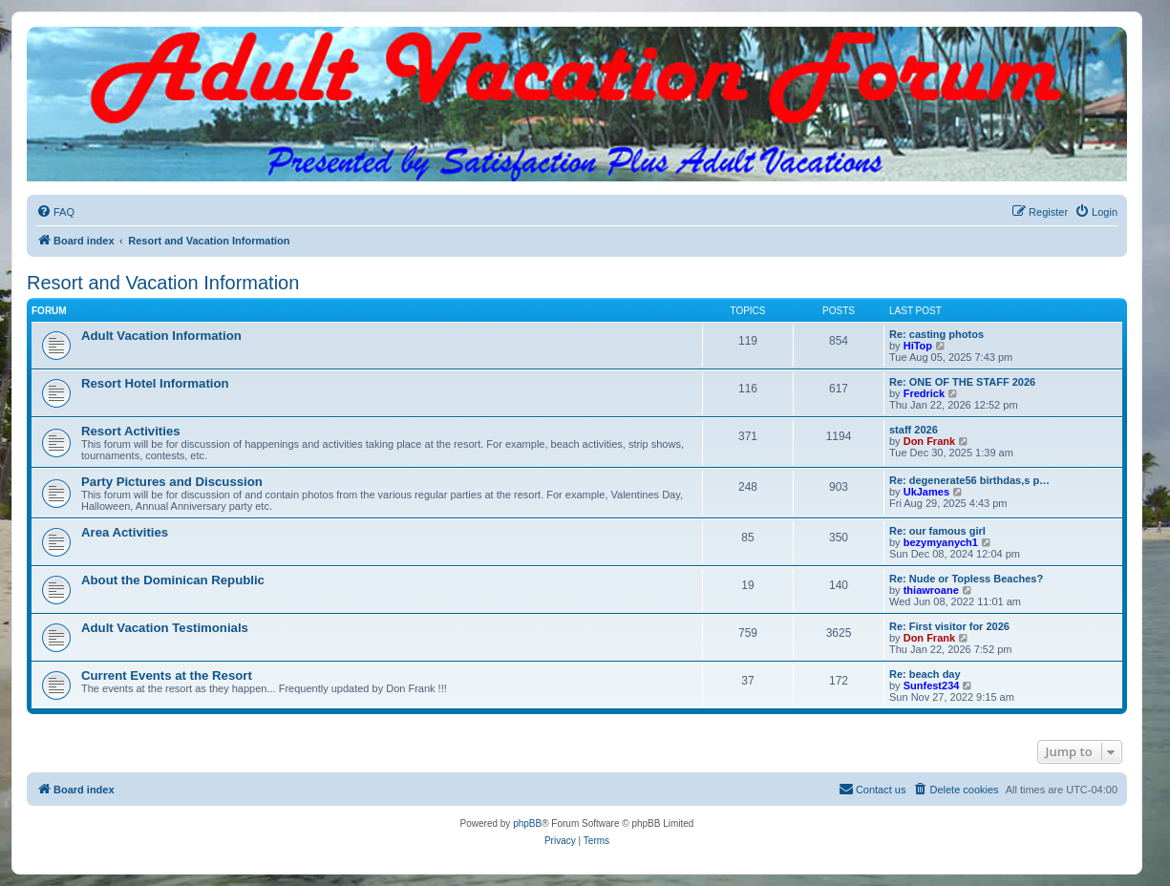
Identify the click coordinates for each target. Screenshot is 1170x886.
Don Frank (929, 441)
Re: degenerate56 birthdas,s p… (969, 480)
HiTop (918, 345)
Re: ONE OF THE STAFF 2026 (962, 382)
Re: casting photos (936, 334)
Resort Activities (131, 431)
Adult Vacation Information (161, 335)
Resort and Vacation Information (163, 282)
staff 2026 (913, 429)
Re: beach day (925, 674)
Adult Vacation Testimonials (164, 628)
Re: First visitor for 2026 (949, 626)
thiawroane (931, 590)
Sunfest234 (932, 685)
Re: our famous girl (937, 531)
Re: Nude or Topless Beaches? (966, 578)
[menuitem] (55, 211)
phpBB (527, 823)
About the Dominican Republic (173, 580)
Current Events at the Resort (166, 675)
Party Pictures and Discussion (172, 482)
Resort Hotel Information (155, 383)
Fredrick (924, 393)
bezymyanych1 (941, 542)
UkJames (926, 491)
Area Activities (124, 532)
